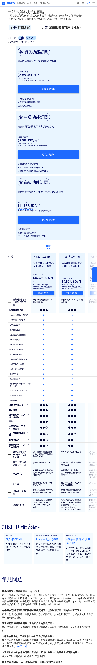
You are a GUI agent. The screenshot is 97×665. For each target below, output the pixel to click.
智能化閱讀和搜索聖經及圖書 (17, 302)
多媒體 (13, 483)
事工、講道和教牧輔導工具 (17, 464)
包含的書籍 (16, 504)
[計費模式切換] (21, 38)
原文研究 (15, 473)
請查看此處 (21, 646)
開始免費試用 (48, 89)
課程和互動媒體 (17, 492)
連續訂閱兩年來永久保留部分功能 (17, 454)
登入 (88, 3)
